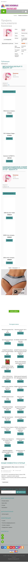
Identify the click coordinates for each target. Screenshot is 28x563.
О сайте (3, 520)
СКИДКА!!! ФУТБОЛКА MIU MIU (20, 386)
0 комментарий (18, 470)
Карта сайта (4, 503)
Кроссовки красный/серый (7, 339)
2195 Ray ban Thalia (9, 213)
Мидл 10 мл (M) (20, 396)
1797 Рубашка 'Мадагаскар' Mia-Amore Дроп (15, 133)
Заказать (7, 334)
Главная (15, 15)
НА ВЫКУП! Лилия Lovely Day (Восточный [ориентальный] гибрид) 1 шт (20, 351)
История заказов (5, 500)
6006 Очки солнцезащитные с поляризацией (15, 235)
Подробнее (5, 482)
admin (10, 470)
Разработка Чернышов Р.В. (13, 559)
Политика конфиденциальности (8, 523)
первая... (10, 267)
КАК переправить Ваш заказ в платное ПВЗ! (12, 467)
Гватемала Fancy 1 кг (20, 450)
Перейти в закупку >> (9, 91)
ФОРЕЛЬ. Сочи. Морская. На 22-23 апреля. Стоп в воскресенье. (20, 429)
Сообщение (7, 39)
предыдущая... (15, 267)
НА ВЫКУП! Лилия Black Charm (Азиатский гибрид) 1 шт (7, 351)
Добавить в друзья (7, 43)
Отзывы (3, 505)
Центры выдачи (5, 514)
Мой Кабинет (4, 507)
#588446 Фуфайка (20, 439)
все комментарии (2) (24, 39)
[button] (4, 1)
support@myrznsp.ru (10, 541)
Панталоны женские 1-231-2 (20, 329)
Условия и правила (6, 525)
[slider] (24, 43)
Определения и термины (7, 527)
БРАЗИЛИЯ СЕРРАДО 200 (20, 417)
